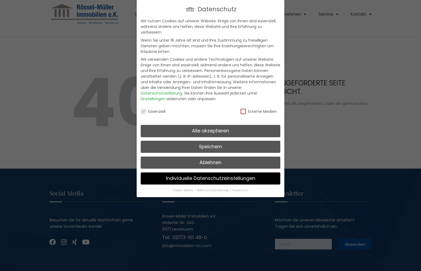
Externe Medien (259, 111)
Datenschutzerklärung (161, 93)
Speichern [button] (210, 146)
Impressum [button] (240, 190)
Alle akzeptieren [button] (210, 130)
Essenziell (153, 111)
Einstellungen (153, 98)
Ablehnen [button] (210, 162)
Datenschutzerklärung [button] (213, 190)
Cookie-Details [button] (183, 190)
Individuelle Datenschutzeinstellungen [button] (210, 178)
